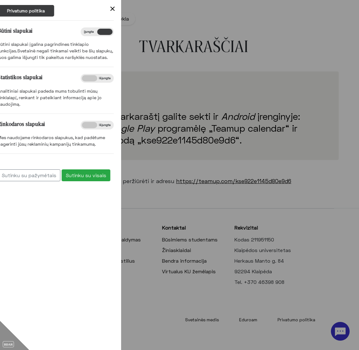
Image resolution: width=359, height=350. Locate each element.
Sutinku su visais (46, 175)
